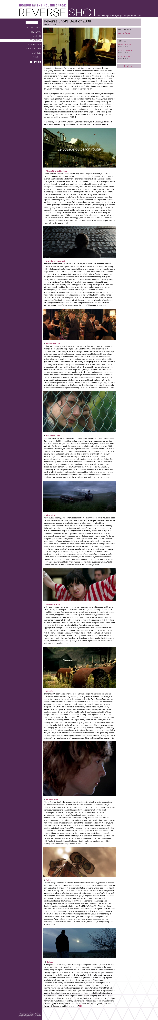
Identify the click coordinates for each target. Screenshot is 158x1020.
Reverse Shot (58, 12)
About (37, 57)
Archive (36, 53)
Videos (37, 36)
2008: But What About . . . (129, 51)
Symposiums (34, 28)
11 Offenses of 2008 (129, 45)
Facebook (31, 61)
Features (35, 40)
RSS (39, 61)
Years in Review (124, 33)
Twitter (35, 61)
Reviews (36, 32)
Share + (129, 65)
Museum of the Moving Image (42, 5)
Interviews (34, 44)
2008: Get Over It (129, 57)
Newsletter (33, 49)
